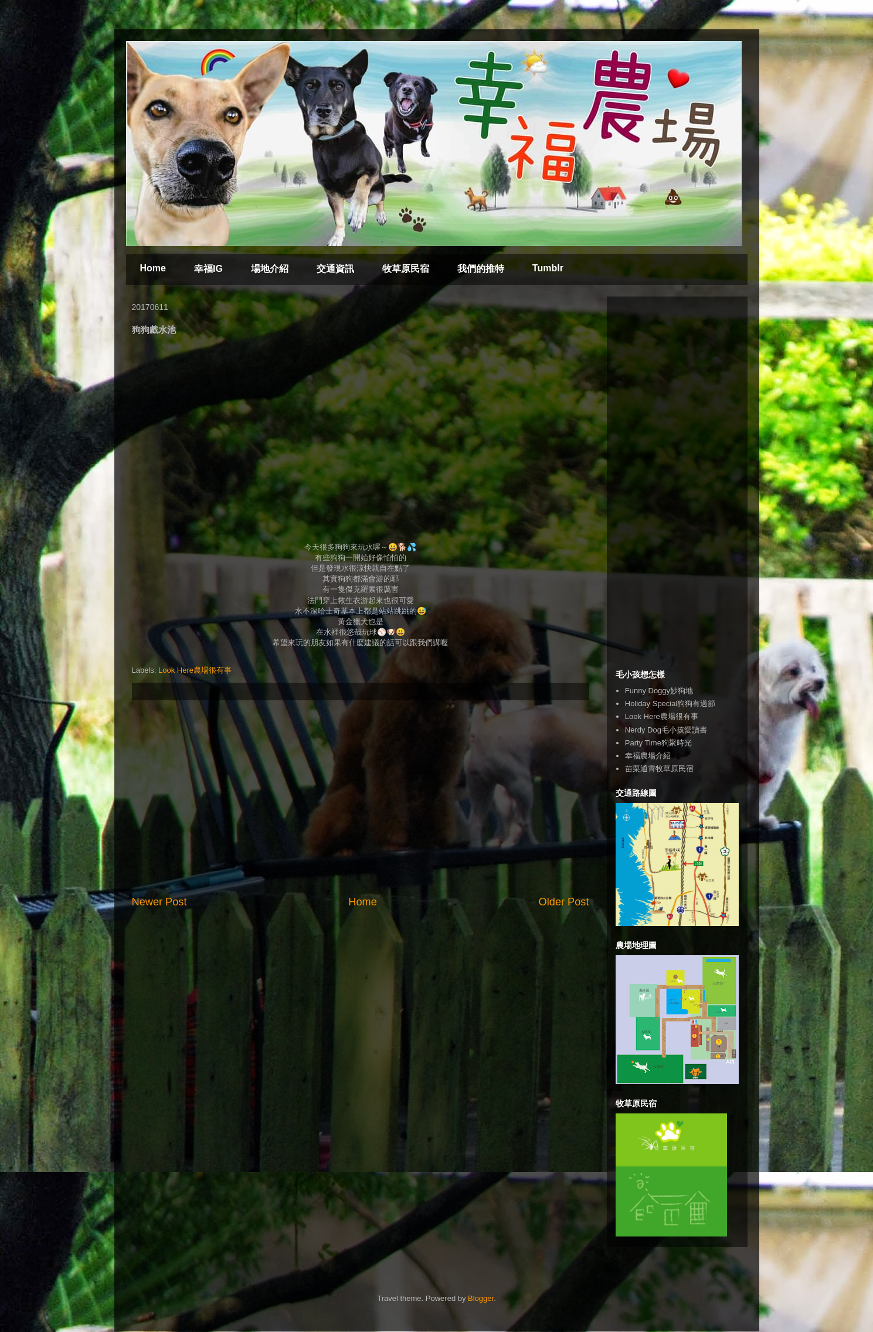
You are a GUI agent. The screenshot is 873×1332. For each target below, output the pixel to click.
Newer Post (159, 902)
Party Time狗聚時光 (658, 742)
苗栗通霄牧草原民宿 (659, 768)
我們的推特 (480, 269)
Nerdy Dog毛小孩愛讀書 (666, 729)
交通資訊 (335, 269)
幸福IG (208, 269)
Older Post (564, 902)
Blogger (481, 1298)
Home (153, 268)
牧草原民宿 (405, 269)
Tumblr (547, 268)
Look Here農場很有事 (195, 670)
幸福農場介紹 (648, 755)
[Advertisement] (360, 798)
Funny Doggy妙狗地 (659, 690)
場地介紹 (269, 269)
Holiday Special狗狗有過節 (670, 703)
